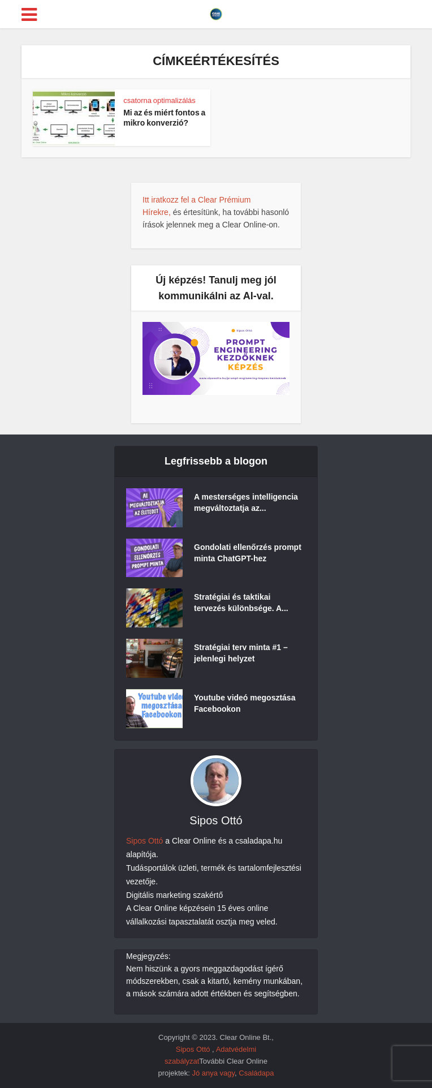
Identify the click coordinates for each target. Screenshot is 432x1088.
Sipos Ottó (144, 840)
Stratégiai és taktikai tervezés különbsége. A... (241, 602)
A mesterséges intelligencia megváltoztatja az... (246, 502)
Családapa (256, 1073)
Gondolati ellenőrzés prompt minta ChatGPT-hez (247, 553)
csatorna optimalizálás (159, 100)
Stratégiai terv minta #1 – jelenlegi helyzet (241, 653)
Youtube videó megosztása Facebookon (244, 703)
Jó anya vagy (213, 1073)
